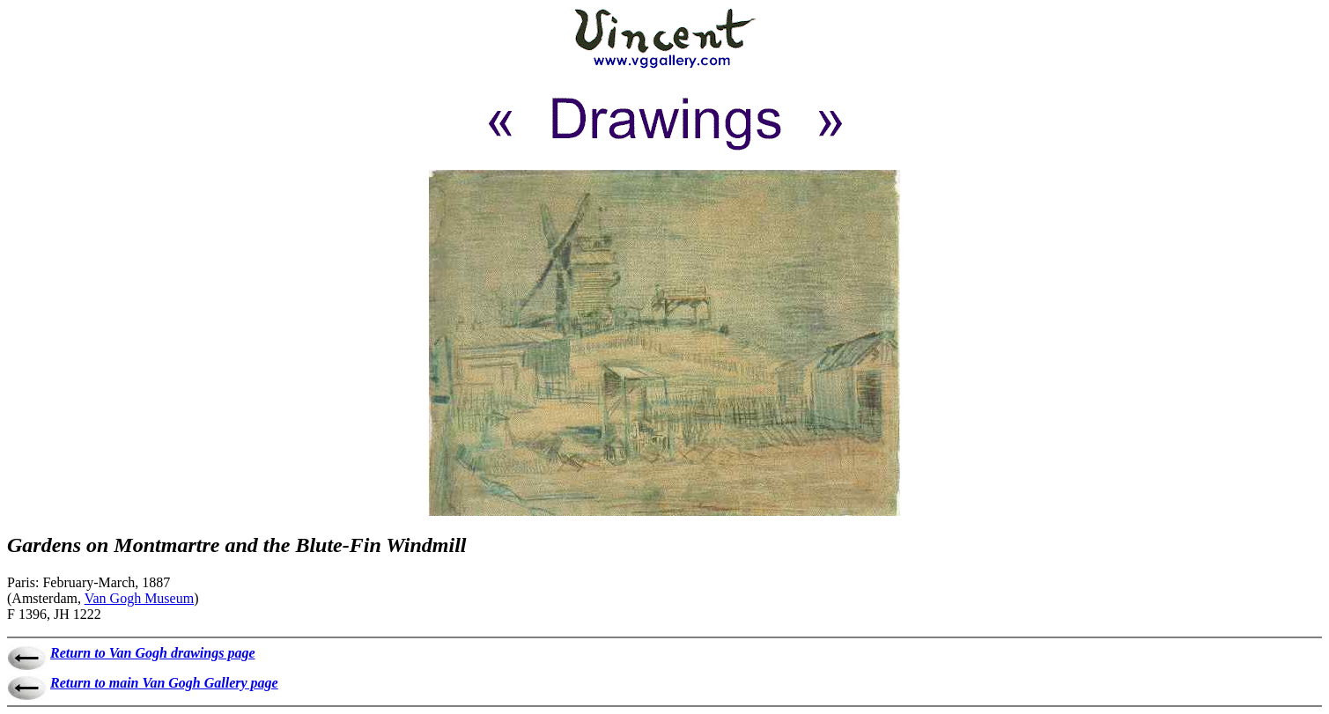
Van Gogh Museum (139, 598)
